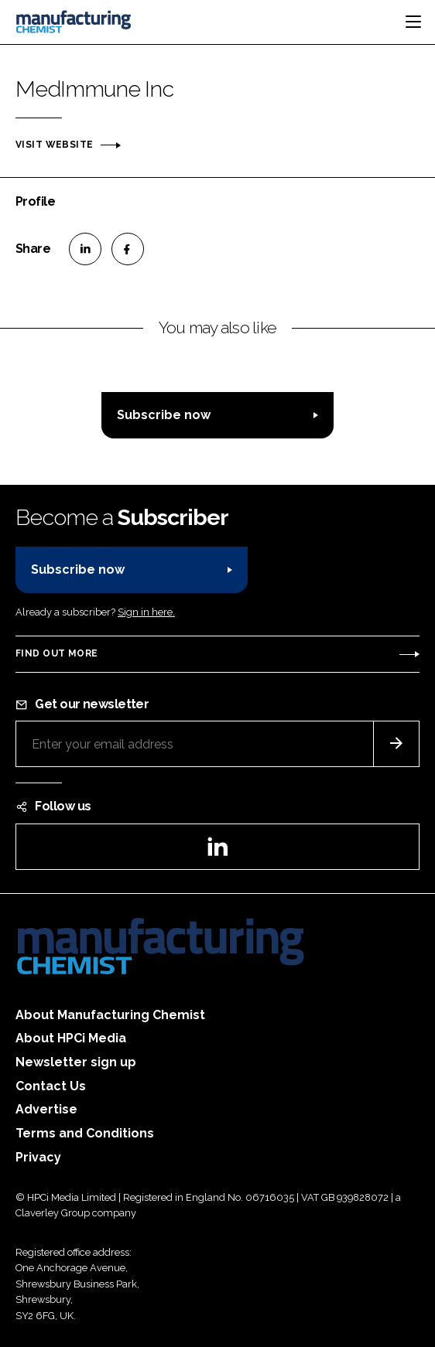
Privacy (38, 1157)
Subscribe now (164, 415)
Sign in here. (146, 612)
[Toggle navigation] (413, 21)
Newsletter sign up (75, 1062)
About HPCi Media (70, 1038)
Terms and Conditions (84, 1133)
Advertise (46, 1109)
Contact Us (50, 1086)
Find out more (56, 653)
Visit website (54, 144)
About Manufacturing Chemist (110, 1015)
